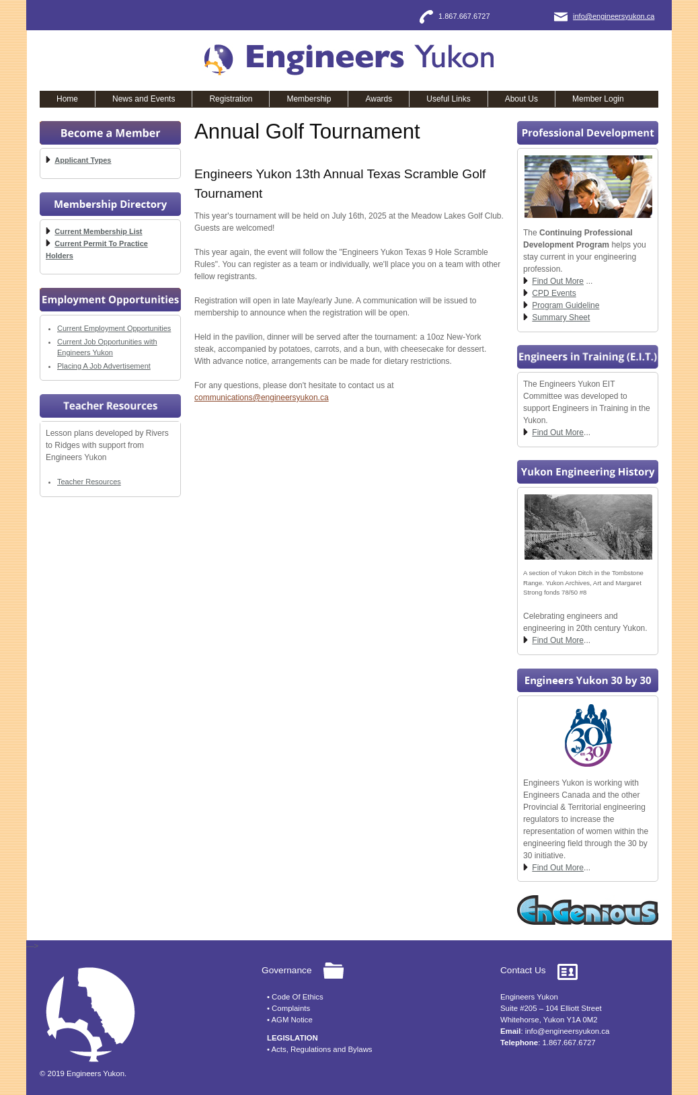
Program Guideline (565, 305)
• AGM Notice (290, 1020)
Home (67, 99)
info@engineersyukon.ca (613, 16)
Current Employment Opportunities (114, 328)
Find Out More (558, 281)
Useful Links (448, 99)
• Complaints (288, 1008)
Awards (378, 99)
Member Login (598, 99)
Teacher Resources (89, 482)
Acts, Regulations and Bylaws (322, 1049)
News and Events (143, 99)
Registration (230, 99)
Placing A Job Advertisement (104, 366)
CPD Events (554, 293)
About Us (521, 99)
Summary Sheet (561, 317)
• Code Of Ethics (295, 997)
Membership (308, 99)
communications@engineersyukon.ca (261, 397)
